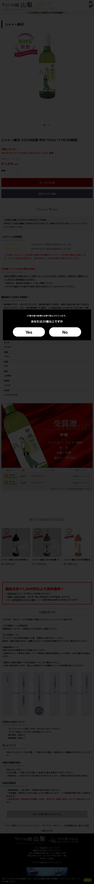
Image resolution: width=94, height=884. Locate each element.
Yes (29, 332)
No (65, 332)
